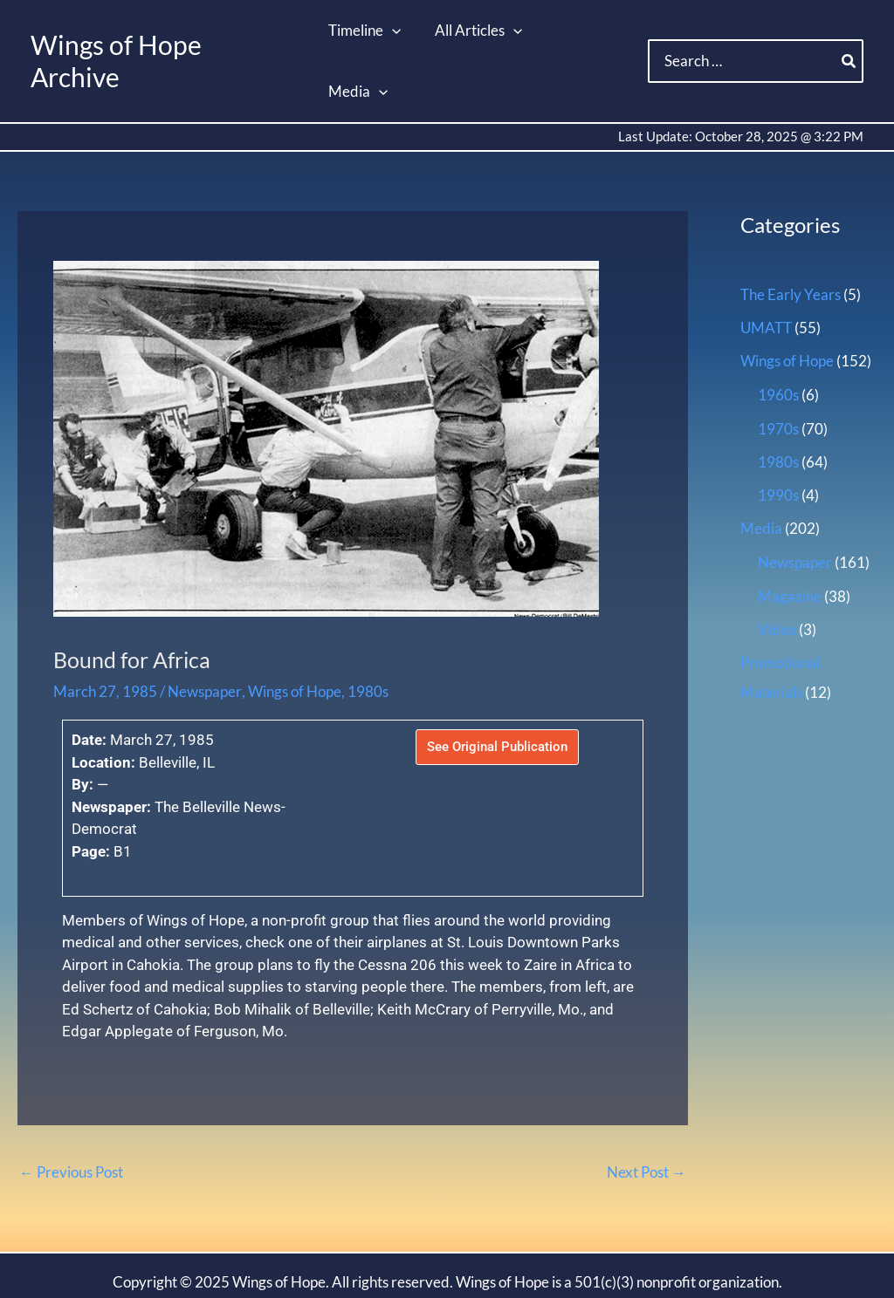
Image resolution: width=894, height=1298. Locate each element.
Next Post (646, 1111)
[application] (392, 30)
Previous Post (71, 1111)
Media (761, 468)
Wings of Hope (293, 631)
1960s (778, 334)
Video (777, 569)
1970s (778, 368)
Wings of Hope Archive (163, 30)
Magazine (790, 535)
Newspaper (204, 631)
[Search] (849, 31)
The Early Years (790, 234)
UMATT (766, 267)
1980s (367, 631)
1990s (778, 435)
